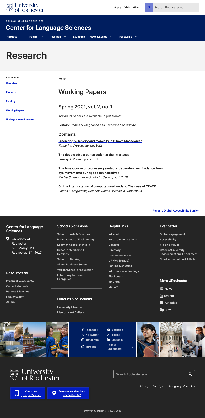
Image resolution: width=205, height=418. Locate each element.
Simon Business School (72, 264)
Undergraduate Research (20, 119)
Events (167, 296)
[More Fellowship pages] (136, 37)
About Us (12, 36)
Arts (165, 310)
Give (136, 7)
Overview (11, 83)
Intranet (114, 234)
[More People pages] (42, 37)
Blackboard (116, 276)
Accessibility (168, 239)
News (166, 289)
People (33, 36)
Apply (117, 7)
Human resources (120, 255)
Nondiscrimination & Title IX (178, 259)
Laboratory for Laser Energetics (70, 277)
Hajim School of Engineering (75, 239)
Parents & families (17, 291)
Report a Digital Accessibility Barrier (176, 210)
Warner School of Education (75, 270)
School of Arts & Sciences (25, 21)
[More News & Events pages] (111, 37)
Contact (114, 244)
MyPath (113, 287)
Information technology (124, 271)
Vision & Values (170, 244)
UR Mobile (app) (119, 260)
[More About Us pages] (21, 37)
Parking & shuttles (120, 266)
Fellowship (125, 36)
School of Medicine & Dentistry (70, 252)
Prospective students (20, 281)
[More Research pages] (65, 37)
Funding (10, 101)
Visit (127, 7)
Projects (11, 92)
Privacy (144, 386)
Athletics (168, 303)
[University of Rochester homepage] (25, 7)
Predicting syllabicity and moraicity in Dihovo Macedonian (100, 141)
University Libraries (70, 307)
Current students (17, 286)
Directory (115, 250)
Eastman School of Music (73, 244)
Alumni (10, 302)
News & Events (98, 36)
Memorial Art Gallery (70, 312)
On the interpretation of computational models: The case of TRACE (107, 186)
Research (55, 36)
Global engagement (172, 234)
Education (79, 36)
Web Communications (123, 239)
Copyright (158, 386)
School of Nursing (68, 259)
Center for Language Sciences (48, 28)
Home (62, 78)
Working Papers (15, 110)
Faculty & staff (15, 296)
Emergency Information (181, 386)
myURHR (114, 281)
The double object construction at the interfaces (93, 155)
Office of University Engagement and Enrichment (178, 252)
